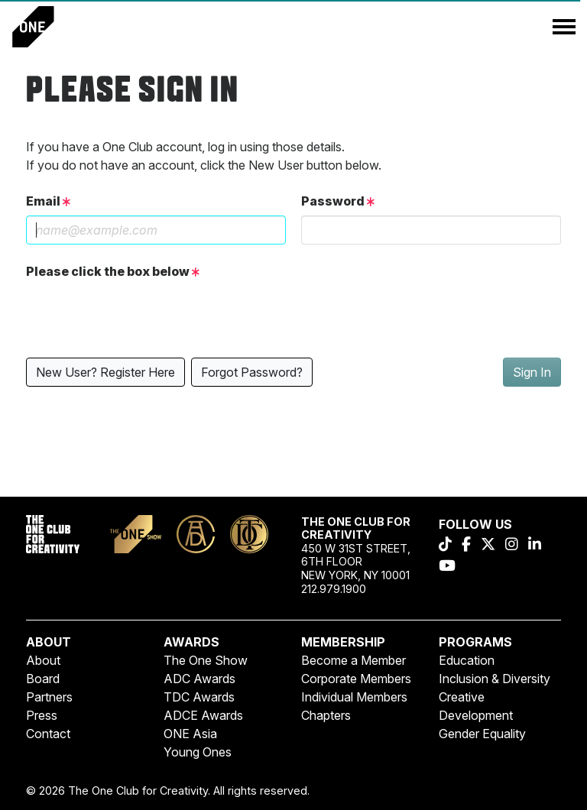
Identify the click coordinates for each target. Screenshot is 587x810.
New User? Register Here (105, 372)
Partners (49, 697)
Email (48, 201)
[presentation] (142, 315)
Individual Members (354, 697)
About (43, 660)
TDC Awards (199, 697)
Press (41, 715)
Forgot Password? (252, 372)
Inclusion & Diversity (494, 678)
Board (43, 678)
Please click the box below (112, 271)
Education (467, 660)
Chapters (326, 715)
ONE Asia (190, 733)
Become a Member (353, 660)
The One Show (206, 660)
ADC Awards (199, 678)
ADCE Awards (203, 715)
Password (338, 201)
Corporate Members (356, 678)
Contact (48, 733)
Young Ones (198, 752)
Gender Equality (482, 733)
